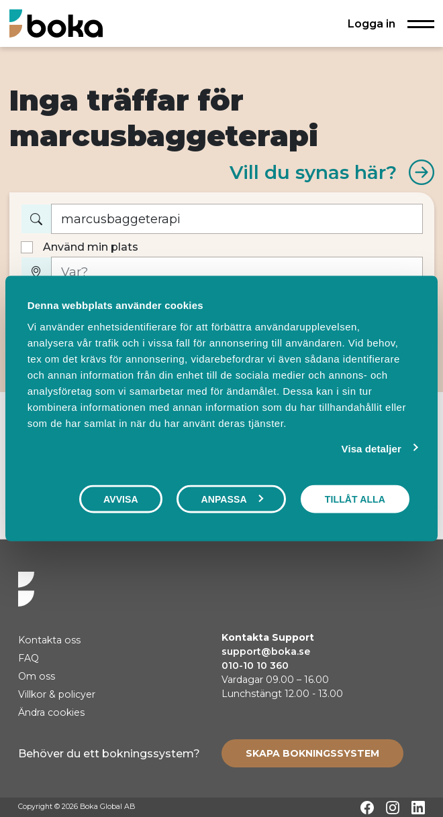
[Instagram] (392, 807)
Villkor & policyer (56, 694)
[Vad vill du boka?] (237, 218)
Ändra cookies (51, 712)
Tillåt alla (355, 499)
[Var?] (237, 271)
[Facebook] (367, 807)
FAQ (28, 658)
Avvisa (120, 499)
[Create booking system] (312, 753)
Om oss (36, 676)
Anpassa (231, 499)
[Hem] (56, 23)
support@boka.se (266, 651)
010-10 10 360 (255, 665)
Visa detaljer (371, 448)
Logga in (371, 23)
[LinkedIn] (418, 807)
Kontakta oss (49, 640)
